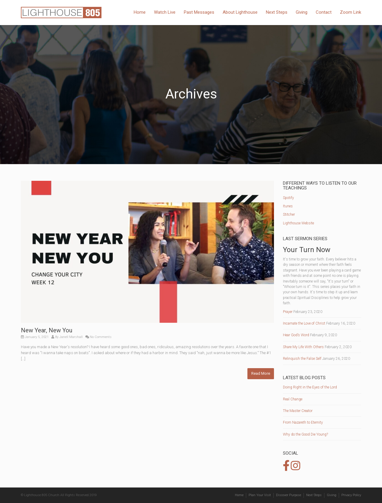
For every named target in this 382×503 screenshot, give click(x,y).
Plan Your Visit (260, 495)
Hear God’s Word (296, 335)
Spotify (288, 198)
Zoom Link (350, 12)
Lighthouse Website (298, 223)
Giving (301, 12)
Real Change (292, 399)
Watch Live (164, 12)
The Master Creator (297, 411)
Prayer (287, 312)
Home (140, 12)
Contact (324, 12)
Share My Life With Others (303, 347)
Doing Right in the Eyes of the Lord (310, 387)
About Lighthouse (240, 12)
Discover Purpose (288, 495)
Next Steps (276, 12)
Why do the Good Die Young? (305, 434)
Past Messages (199, 12)
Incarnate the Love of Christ (304, 323)
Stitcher (289, 214)
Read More (260, 373)
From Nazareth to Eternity (303, 422)
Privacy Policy (351, 495)
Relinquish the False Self (302, 359)
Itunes (288, 206)
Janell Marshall (71, 337)
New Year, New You (46, 330)
